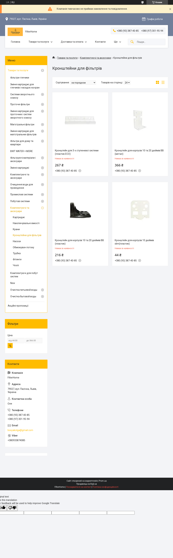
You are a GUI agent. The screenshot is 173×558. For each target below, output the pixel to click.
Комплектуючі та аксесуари (95, 57)
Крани (16, 229)
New (12, 283)
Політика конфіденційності (105, 487)
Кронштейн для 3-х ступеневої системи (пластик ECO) (76, 152)
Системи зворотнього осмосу (22, 96)
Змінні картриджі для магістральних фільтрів (23, 133)
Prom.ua (103, 481)
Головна (15, 41)
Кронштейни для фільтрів (27, 235)
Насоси (17, 241)
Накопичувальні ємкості (26, 223)
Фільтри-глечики (19, 77)
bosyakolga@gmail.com (20, 430)
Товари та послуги (39, 41)
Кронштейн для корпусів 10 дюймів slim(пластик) (134, 242)
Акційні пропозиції (18, 305)
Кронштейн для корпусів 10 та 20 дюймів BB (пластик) (79, 242)
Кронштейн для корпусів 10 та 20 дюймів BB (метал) (139, 152)
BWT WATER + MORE (21, 151)
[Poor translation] (12, 508)
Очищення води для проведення (21, 186)
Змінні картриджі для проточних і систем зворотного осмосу (22, 114)
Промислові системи (21, 194)
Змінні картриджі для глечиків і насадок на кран (25, 86)
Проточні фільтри (20, 104)
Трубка (17, 253)
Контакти (100, 41)
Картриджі (19, 217)
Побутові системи (20, 201)
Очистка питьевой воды (23, 289)
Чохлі (16, 265)
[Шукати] (132, 42)
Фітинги (17, 259)
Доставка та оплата (72, 41)
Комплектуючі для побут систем (24, 275)
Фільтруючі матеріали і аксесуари (23, 159)
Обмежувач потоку (23, 247)
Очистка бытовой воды (23, 296)
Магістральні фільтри (22, 124)
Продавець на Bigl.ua (86, 484)
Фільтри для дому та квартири (21, 143)
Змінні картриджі (19, 167)
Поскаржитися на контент (78, 487)
